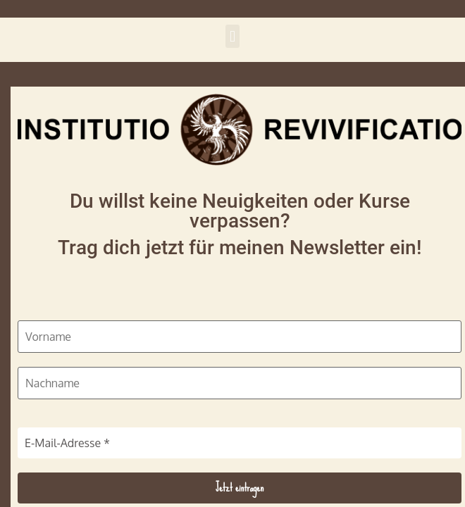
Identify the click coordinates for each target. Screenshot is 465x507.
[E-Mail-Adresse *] (239, 442)
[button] (232, 36)
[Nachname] (239, 383)
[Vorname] (239, 336)
